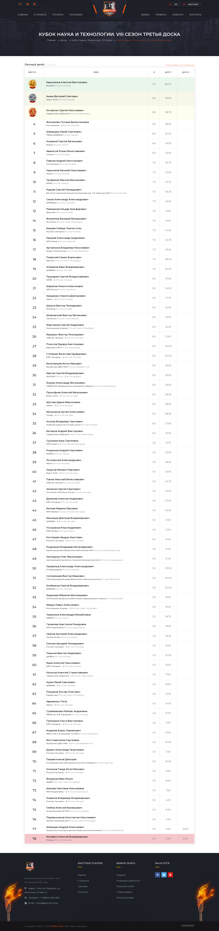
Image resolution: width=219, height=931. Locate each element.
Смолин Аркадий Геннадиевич (65, 643)
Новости (177, 14)
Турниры (57, 14)
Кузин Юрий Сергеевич (60, 682)
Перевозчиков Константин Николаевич (71, 817)
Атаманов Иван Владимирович (65, 267)
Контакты (195, 14)
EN (172, 4)
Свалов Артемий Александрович (66, 634)
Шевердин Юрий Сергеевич (63, 131)
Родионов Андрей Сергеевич (64, 450)
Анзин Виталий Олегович (62, 96)
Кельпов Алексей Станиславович (67, 672)
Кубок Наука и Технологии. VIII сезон (91, 40)
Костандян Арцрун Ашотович (64, 537)
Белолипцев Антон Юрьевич (64, 363)
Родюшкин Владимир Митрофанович (69, 547)
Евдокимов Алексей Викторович (66, 82)
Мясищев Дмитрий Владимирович (67, 518)
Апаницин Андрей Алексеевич (65, 827)
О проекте (40, 14)
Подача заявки (124, 892)
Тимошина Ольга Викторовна (64, 721)
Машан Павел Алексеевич (62, 605)
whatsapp (190, 4)
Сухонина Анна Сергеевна (62, 440)
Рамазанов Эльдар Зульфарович (66, 209)
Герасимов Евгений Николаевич (66, 170)
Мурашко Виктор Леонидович (65, 334)
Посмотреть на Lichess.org (180, 65)
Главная (23, 14)
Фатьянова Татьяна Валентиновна (67, 122)
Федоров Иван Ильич (59, 778)
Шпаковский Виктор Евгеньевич (66, 315)
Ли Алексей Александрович (63, 460)
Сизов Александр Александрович (67, 199)
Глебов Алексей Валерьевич (64, 807)
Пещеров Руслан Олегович (63, 692)
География (75, 14)
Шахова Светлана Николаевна (65, 788)
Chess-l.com (57, 926)
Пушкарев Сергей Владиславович (67, 276)
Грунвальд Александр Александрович (70, 566)
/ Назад (50, 64)
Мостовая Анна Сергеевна (62, 740)
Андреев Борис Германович (63, 730)
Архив (63, 40)
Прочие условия (125, 897)
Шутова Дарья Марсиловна (63, 402)
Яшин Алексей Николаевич (63, 663)
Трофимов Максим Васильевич (65, 180)
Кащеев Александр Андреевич (65, 238)
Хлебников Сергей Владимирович (67, 585)
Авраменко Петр (56, 701)
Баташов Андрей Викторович (64, 431)
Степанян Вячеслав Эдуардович (66, 354)
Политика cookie (125, 886)
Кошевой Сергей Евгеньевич (64, 141)
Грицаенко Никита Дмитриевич (66, 296)
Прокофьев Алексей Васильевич (67, 392)
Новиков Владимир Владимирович (68, 798)
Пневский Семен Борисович (63, 257)
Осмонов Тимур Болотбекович (65, 769)
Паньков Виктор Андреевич (63, 653)
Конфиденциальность (128, 880)
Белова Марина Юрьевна (62, 508)
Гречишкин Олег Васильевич (64, 556)
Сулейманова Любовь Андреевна (66, 711)
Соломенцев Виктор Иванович (65, 576)
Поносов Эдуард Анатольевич (65, 344)
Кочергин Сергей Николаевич (65, 110)
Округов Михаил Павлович (63, 469)
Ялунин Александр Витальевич (65, 383)
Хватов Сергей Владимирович (65, 373)
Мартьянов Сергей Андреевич (65, 325)
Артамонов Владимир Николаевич (67, 247)
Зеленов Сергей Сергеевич (63, 489)
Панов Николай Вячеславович (65, 479)
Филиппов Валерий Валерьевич (66, 218)
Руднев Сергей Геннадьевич (63, 189)
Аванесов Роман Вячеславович (65, 151)
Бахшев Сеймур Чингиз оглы (63, 228)
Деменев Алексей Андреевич (64, 498)
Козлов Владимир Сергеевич (64, 421)
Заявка (145, 14)
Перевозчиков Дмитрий (61, 759)
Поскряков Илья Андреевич (63, 527)
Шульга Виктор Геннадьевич (64, 305)
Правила (160, 14)
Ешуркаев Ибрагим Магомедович (67, 595)
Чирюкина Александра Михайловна (68, 614)
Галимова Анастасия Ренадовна (66, 624)
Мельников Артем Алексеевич (65, 412)
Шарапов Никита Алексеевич (64, 286)
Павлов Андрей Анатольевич (64, 160)
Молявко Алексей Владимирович (67, 836)
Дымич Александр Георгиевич (65, 749)
